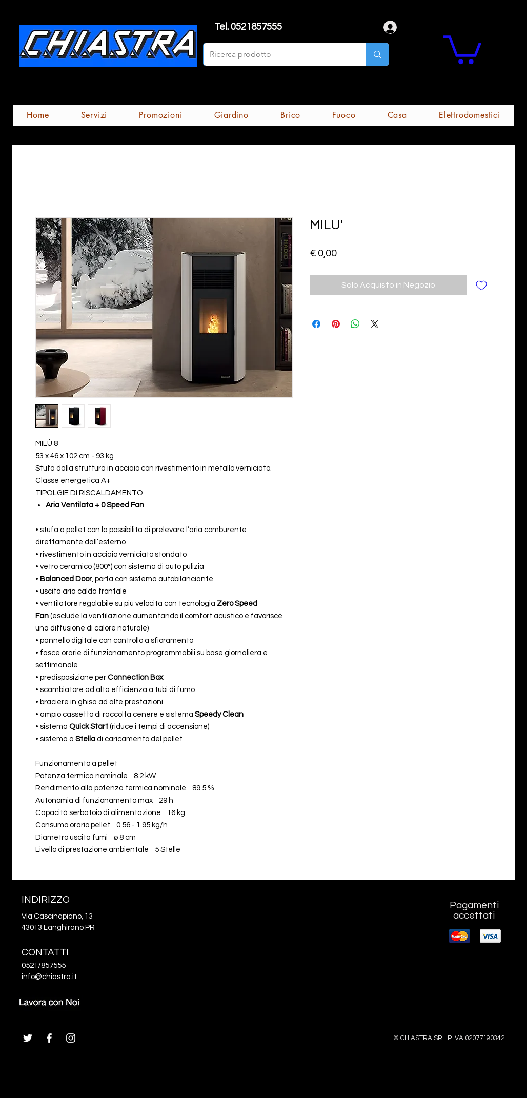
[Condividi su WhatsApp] (355, 324)
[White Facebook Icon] (49, 1038)
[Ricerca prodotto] (277, 54)
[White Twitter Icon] (28, 1038)
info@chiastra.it (49, 977)
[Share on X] (375, 324)
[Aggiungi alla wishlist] (481, 285)
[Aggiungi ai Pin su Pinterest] (336, 324)
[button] (462, 48)
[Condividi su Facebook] (316, 324)
